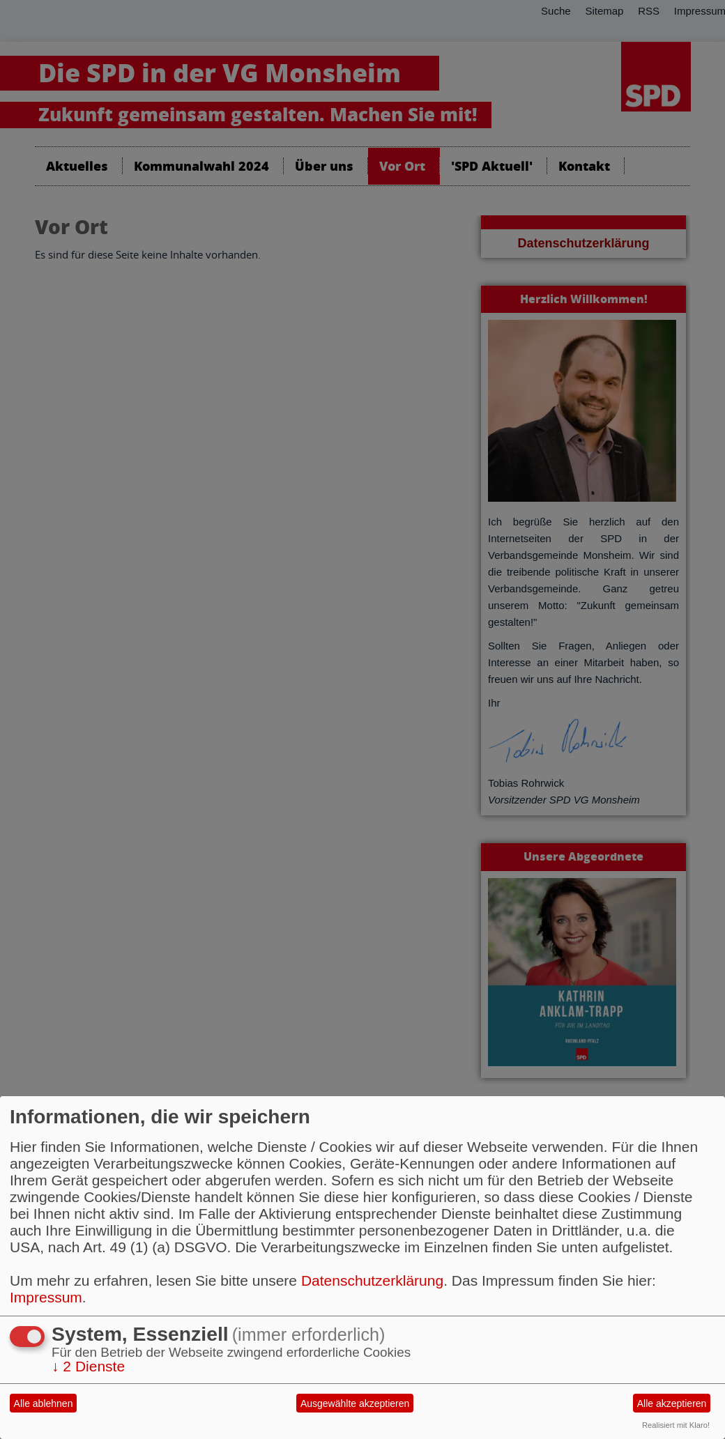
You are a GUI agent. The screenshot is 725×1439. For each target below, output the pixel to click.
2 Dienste (88, 1366)
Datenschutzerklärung (372, 1280)
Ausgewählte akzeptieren (354, 1403)
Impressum (46, 1297)
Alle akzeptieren (672, 1403)
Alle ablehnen (43, 1403)
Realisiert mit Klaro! (676, 1425)
